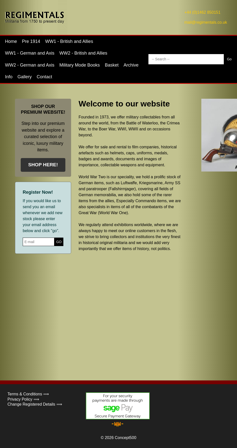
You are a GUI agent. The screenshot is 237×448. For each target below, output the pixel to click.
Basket (111, 65)
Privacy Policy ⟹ (23, 399)
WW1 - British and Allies (69, 41)
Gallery (24, 76)
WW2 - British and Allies (83, 53)
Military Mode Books (79, 65)
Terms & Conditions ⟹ (28, 394)
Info (8, 76)
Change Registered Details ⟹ (34, 404)
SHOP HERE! (43, 164)
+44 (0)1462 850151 (202, 12)
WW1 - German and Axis (29, 53)
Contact (44, 76)
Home (11, 41)
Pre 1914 (31, 41)
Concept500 (125, 438)
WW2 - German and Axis (29, 65)
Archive (130, 65)
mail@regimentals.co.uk (205, 22)
